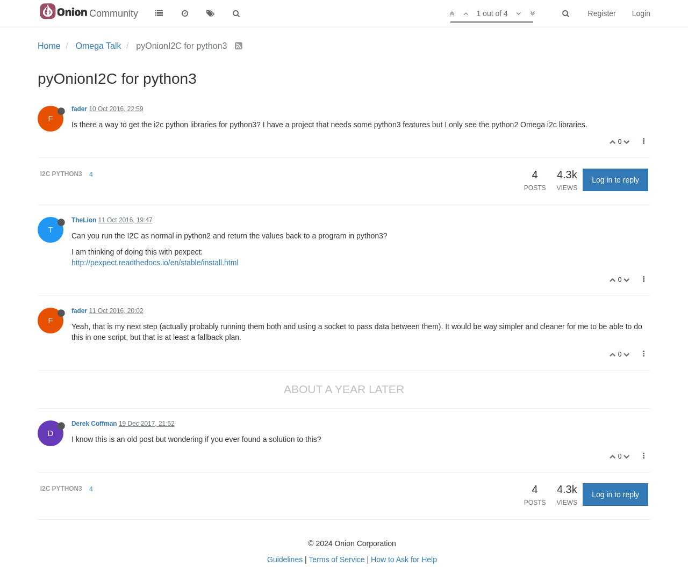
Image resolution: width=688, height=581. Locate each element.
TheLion (83, 220)
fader (79, 109)
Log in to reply (615, 180)
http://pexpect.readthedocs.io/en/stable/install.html (155, 262)
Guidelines (285, 559)
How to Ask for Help (404, 559)
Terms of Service (336, 559)
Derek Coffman (94, 423)
